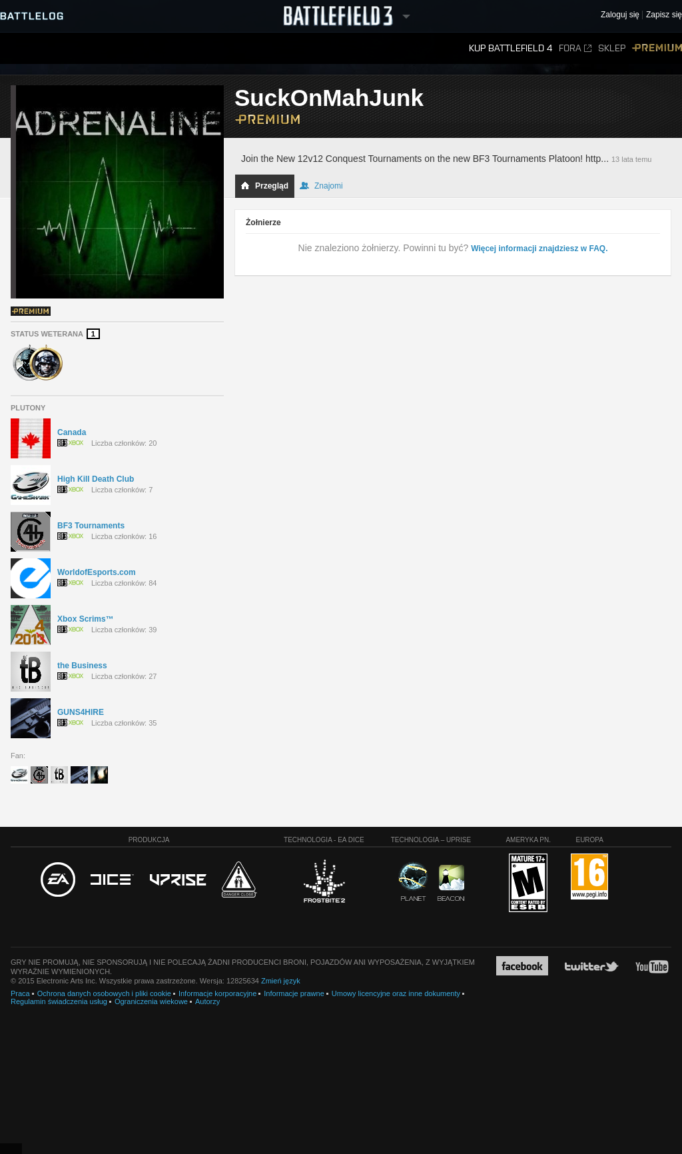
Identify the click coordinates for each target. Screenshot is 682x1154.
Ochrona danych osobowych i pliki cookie (104, 993)
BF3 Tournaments (91, 525)
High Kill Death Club (95, 479)
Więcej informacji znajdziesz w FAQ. (539, 248)
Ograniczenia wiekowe (151, 1001)
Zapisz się (664, 15)
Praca (20, 993)
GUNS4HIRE (80, 712)
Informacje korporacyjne (217, 993)
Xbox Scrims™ (85, 619)
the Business (82, 665)
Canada (71, 432)
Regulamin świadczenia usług (59, 1001)
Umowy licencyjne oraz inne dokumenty (396, 993)
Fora (575, 48)
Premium (657, 48)
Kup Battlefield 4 (510, 48)
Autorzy (207, 1001)
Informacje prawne (294, 993)
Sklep (611, 48)
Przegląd (264, 186)
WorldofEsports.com (96, 572)
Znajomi (321, 186)
